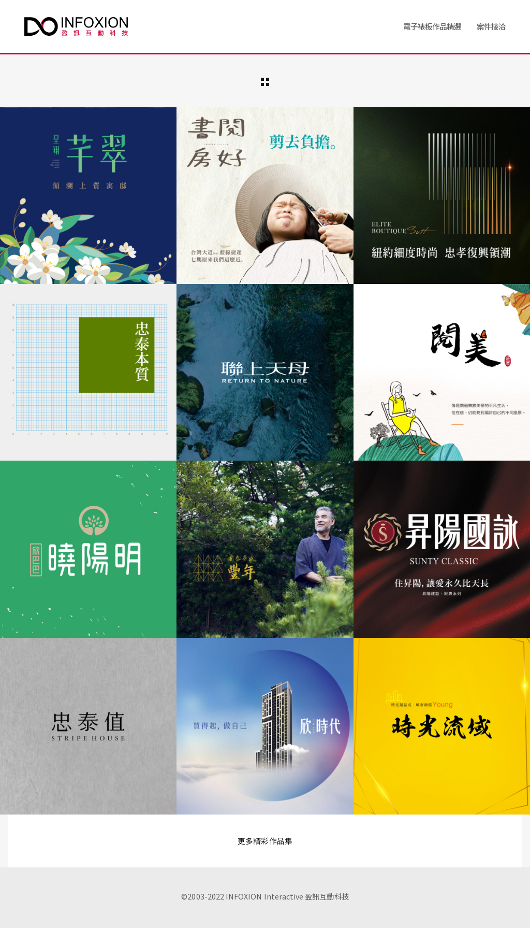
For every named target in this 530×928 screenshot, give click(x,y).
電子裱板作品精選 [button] (432, 26)
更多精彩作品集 (265, 840)
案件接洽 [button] (491, 26)
